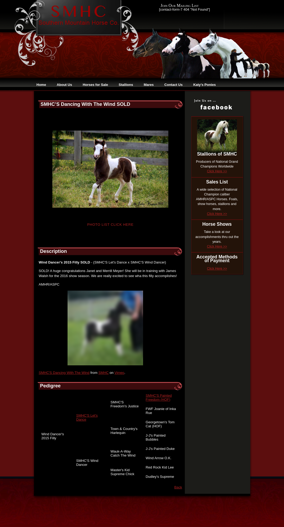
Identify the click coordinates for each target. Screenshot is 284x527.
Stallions (126, 85)
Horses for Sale (95, 85)
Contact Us (173, 85)
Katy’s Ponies (204, 85)
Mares (149, 85)
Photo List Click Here (110, 225)
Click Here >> (217, 171)
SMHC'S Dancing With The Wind (64, 373)
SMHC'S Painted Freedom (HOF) (159, 397)
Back (178, 487)
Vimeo (119, 373)
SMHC (103, 373)
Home (41, 85)
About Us (64, 85)
